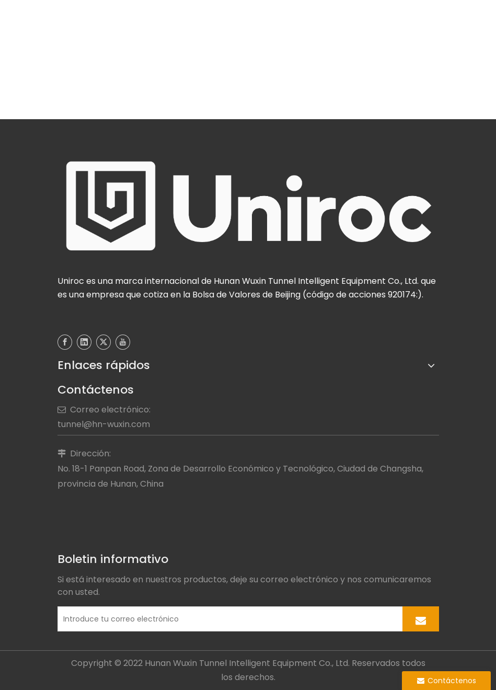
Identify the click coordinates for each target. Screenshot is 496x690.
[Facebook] (64, 342)
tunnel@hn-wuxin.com (103, 424)
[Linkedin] (84, 342)
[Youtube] (123, 342)
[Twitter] (103, 342)
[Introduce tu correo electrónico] (228, 619)
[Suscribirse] (420, 618)
